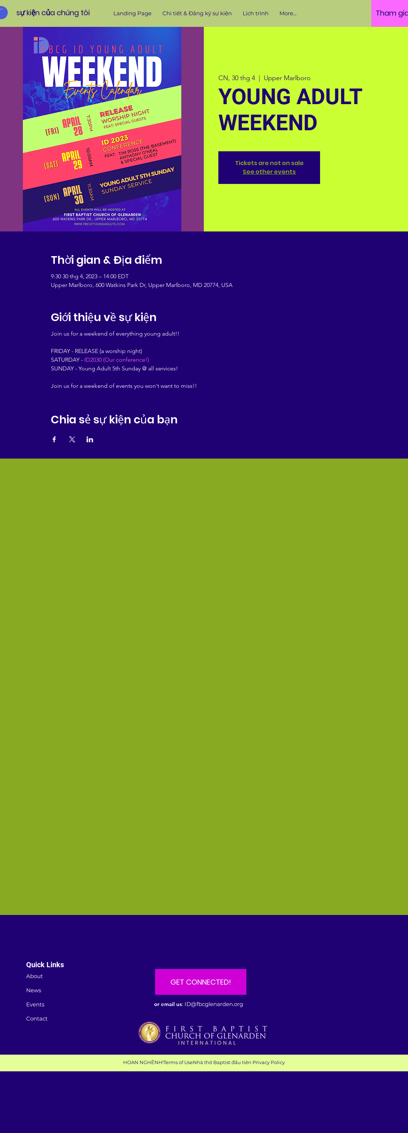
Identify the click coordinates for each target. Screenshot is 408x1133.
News (33, 990)
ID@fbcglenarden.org (214, 1004)
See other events (269, 172)
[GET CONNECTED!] (200, 982)
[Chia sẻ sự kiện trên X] (72, 439)
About (34, 976)
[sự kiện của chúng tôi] (53, 12)
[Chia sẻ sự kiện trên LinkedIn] (89, 439)
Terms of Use (178, 1062)
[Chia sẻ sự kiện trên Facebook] (54, 439)
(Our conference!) (126, 359)
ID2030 (93, 359)
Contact (37, 1018)
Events (35, 1004)
